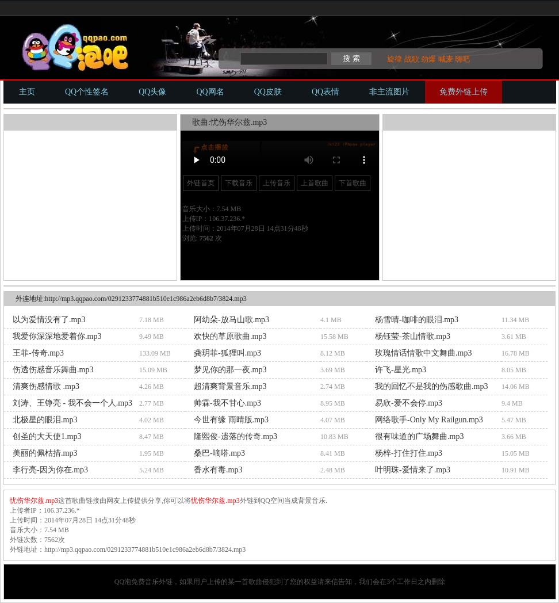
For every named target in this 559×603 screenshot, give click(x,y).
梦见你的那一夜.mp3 (230, 369)
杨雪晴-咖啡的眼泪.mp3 (416, 319)
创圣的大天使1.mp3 (47, 436)
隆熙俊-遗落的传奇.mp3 (235, 436)
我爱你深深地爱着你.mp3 (57, 336)
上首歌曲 (314, 183)
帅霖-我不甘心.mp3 (227, 403)
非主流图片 (389, 91)
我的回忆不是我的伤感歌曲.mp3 (431, 386)
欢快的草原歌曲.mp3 (230, 336)
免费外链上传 (463, 91)
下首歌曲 (352, 183)
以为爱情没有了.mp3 (49, 319)
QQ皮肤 (268, 91)
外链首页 (201, 183)
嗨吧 (462, 59)
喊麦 (445, 59)
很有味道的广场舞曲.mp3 (419, 436)
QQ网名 (210, 91)
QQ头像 (152, 91)
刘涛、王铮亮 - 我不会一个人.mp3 (72, 403)
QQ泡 (122, 582)
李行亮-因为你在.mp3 (50, 469)
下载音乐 (238, 183)
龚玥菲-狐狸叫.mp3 (227, 353)
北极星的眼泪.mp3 (45, 419)
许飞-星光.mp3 (400, 369)
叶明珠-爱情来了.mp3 (412, 469)
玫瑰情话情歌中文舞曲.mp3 (423, 353)
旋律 (394, 59)
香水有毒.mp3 (218, 469)
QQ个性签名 (87, 91)
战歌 (411, 59)
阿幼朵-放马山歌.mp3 (231, 319)
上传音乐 (276, 183)
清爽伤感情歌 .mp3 (46, 386)
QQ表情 (325, 91)
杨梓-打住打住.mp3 (408, 453)
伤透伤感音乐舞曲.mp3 (53, 369)
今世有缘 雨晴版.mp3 (231, 419)
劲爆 (428, 59)
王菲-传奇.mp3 (38, 353)
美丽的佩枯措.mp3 (45, 453)
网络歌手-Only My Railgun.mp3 (429, 419)
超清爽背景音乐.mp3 (230, 386)
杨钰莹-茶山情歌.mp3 (412, 336)
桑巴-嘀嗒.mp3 (219, 453)
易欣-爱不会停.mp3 (408, 403)
